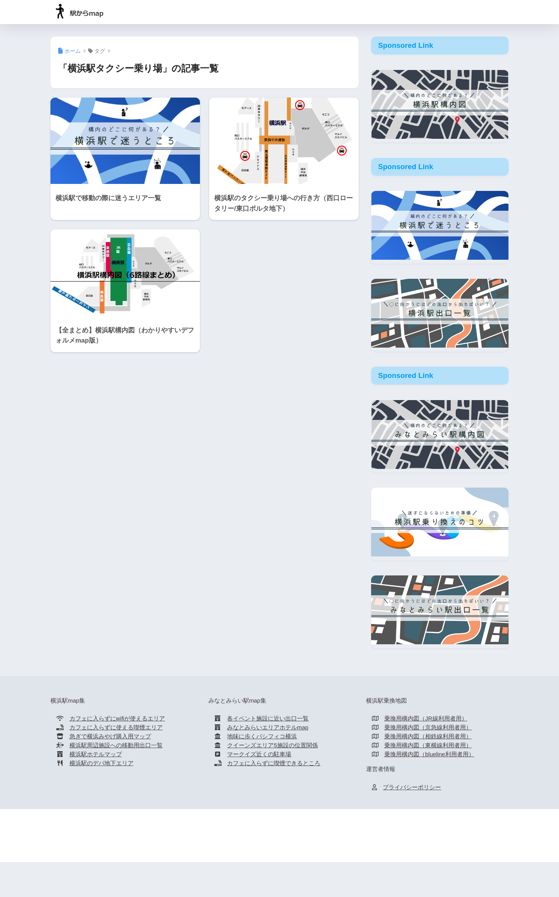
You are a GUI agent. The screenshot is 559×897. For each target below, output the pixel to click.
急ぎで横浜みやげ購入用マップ (110, 736)
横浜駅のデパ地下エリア (101, 763)
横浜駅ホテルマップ (95, 754)
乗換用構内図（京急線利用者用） (428, 727)
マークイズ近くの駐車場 (259, 754)
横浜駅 (226, 839)
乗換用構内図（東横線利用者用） (428, 745)
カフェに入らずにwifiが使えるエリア (117, 718)
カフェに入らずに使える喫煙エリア (116, 727)
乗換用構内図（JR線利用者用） (425, 718)
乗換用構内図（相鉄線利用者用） (428, 736)
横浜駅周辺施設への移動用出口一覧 (116, 745)
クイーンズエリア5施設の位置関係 (272, 745)
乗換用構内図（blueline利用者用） (429, 754)
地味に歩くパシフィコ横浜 (262, 736)
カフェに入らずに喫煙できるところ (273, 763)
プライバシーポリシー (412, 787)
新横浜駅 (300, 839)
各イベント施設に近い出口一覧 (268, 718)
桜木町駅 (329, 839)
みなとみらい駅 (261, 839)
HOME (279, 824)
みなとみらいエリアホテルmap (267, 727)
